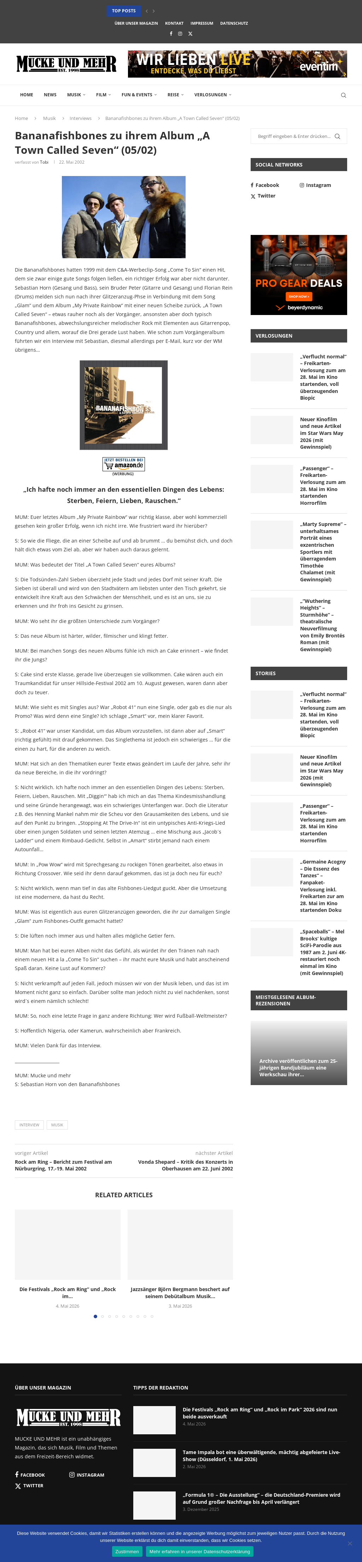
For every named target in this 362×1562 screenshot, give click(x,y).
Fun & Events (137, 95)
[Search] (343, 95)
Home (26, 95)
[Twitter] (190, 33)
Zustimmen (127, 1551)
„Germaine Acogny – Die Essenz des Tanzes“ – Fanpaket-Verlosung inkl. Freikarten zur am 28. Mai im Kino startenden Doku (323, 885)
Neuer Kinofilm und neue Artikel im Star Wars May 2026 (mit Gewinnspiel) (321, 433)
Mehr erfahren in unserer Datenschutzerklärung (200, 1551)
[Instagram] (180, 33)
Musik (74, 95)
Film (101, 95)
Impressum (202, 23)
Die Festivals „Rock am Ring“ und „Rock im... (67, 1293)
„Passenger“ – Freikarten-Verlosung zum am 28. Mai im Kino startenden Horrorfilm (323, 485)
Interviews (81, 118)
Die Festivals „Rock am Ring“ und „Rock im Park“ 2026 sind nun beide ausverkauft (260, 1413)
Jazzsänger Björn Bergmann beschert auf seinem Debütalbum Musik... (180, 1293)
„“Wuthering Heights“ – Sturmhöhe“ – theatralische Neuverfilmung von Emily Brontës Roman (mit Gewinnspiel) (322, 625)
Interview (29, 1124)
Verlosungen (210, 95)
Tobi (44, 162)
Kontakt (174, 23)
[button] (147, 11)
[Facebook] (171, 33)
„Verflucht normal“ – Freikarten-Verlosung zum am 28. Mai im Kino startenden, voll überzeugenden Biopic (323, 377)
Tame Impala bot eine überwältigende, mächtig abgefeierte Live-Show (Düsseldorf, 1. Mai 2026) (261, 1456)
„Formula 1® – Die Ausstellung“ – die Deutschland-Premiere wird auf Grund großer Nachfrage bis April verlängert (261, 1498)
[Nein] (350, 1544)
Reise (173, 95)
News (50, 95)
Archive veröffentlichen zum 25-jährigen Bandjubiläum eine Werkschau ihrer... (298, 1068)
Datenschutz (234, 23)
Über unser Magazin (136, 23)
